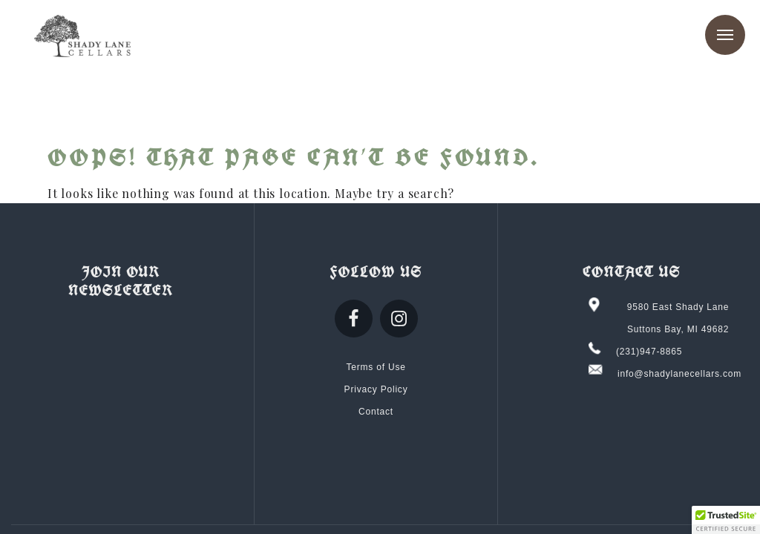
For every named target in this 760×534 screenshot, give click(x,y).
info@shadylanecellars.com (679, 374)
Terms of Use (375, 367)
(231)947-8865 (649, 351)
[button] (726, 520)
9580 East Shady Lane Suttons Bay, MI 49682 (678, 318)
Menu (725, 35)
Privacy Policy (376, 389)
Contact (375, 411)
